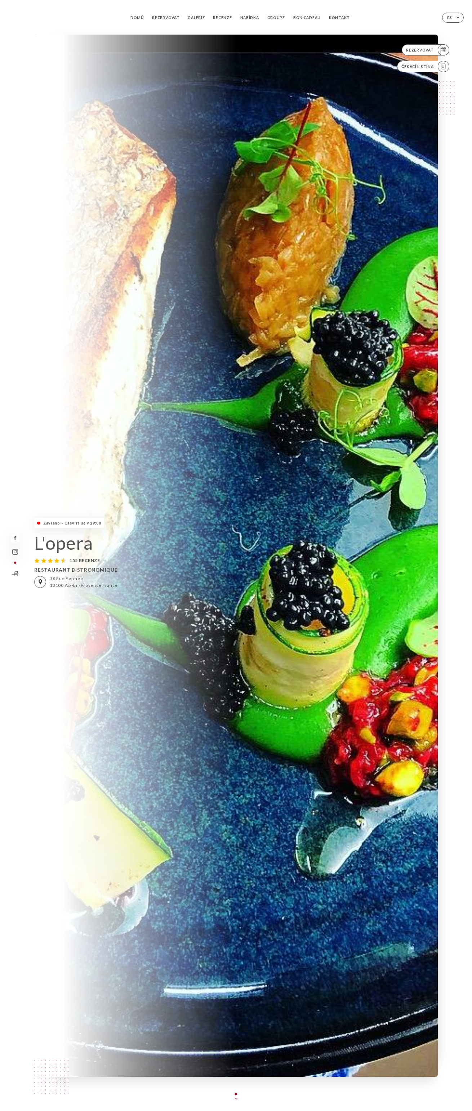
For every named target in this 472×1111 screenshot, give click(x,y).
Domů (137, 17)
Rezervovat (165, 17)
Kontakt (339, 17)
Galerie (196, 17)
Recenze (222, 17)
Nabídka (249, 17)
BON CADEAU (307, 17)
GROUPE (276, 17)
